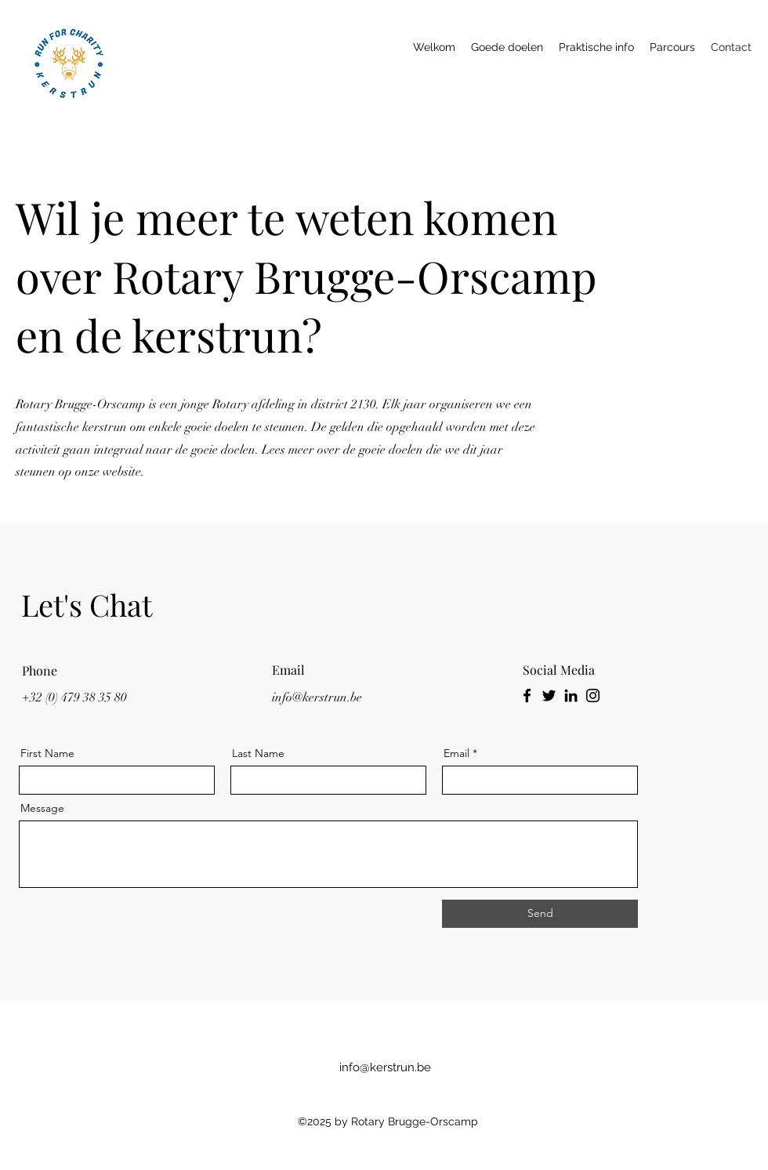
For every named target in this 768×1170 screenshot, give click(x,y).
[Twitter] (549, 695)
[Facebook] (527, 695)
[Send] (540, 914)
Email (456, 753)
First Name (47, 753)
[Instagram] (593, 695)
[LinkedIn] (571, 695)
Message (42, 807)
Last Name (258, 753)
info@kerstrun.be (317, 697)
